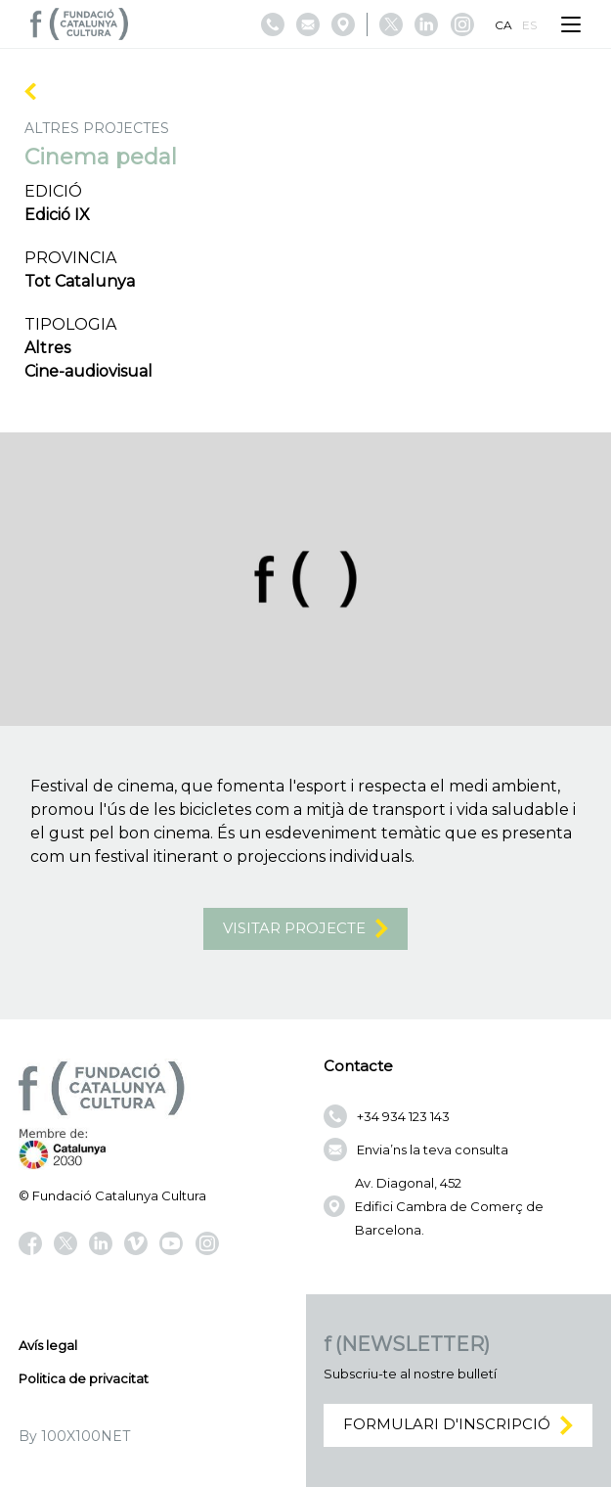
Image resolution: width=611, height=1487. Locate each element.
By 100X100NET (74, 1436)
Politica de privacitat (84, 1378)
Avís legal (48, 1345)
